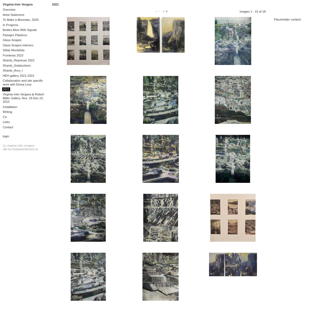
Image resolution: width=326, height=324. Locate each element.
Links (6, 122)
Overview (9, 9)
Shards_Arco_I (13, 70)
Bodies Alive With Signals (20, 30)
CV (5, 117)
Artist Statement (13, 14)
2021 (6, 89)
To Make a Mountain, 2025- (21, 19)
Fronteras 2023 (13, 55)
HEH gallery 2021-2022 (18, 75)
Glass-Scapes (12, 40)
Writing (7, 111)
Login (6, 136)
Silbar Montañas (14, 50)
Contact (8, 127)
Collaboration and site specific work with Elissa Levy (23, 82)
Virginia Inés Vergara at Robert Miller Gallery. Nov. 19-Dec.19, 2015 (23, 98)
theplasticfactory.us (25, 149)
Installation (10, 107)
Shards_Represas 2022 (19, 60)
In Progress (10, 25)
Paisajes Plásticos (15, 35)
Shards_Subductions (17, 65)
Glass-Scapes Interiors (18, 45)
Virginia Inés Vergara (18, 4)
